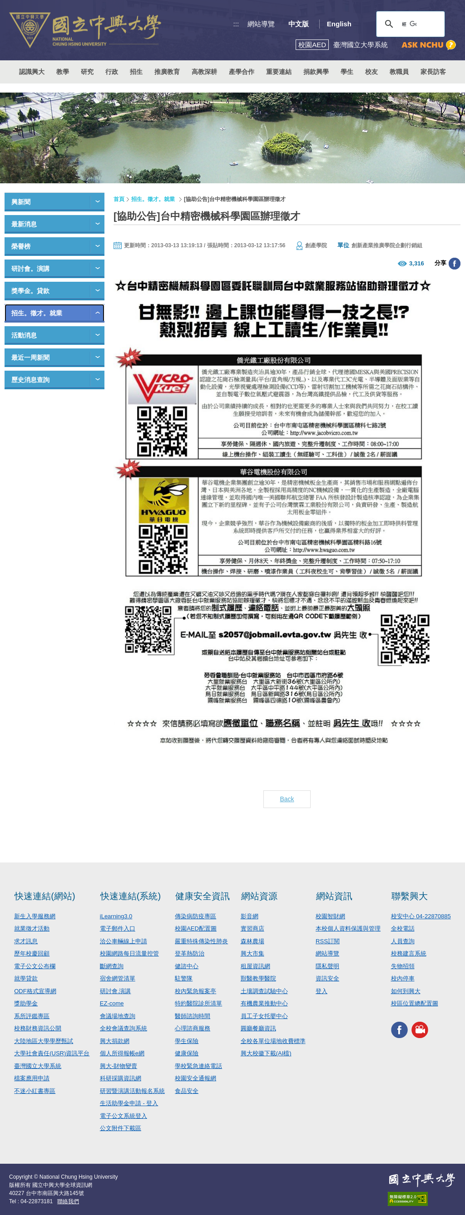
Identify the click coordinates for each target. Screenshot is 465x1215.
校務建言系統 (408, 953)
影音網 (249, 916)
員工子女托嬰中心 (264, 1016)
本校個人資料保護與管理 (348, 928)
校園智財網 (330, 916)
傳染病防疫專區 (195, 916)
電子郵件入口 (117, 928)
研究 (87, 71)
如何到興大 (405, 991)
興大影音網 (419, 1030)
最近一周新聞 (30, 357)
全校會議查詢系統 (123, 1028)
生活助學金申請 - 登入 (129, 1103)
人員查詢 (403, 941)
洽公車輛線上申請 (123, 941)
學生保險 (186, 1041)
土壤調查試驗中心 (264, 991)
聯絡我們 (68, 1201)
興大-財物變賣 (118, 1066)
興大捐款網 (114, 1041)
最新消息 (24, 224)
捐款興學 (316, 71)
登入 (321, 991)
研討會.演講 (115, 991)
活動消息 (24, 335)
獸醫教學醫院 (258, 978)
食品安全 (186, 1091)
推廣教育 (167, 71)
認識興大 (32, 71)
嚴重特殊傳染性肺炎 (201, 941)
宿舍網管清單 (117, 978)
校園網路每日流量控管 (129, 953)
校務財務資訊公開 (37, 1028)
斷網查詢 (112, 966)
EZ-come (112, 1003)
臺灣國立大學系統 (37, 1066)
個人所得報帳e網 (122, 1053)
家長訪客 (433, 71)
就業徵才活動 (31, 928)
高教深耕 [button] (204, 71)
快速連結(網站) (45, 896)
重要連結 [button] (279, 71)
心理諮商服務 (192, 1028)
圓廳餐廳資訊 (258, 1028)
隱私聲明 (327, 966)
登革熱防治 (189, 953)
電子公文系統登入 (123, 1115)
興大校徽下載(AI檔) (266, 1053)
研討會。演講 (30, 268)
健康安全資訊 (202, 896)
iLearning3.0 (116, 916)
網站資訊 (334, 896)
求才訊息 (26, 941)
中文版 (298, 24)
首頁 (119, 199)
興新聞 (20, 202)
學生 (347, 71)
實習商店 (252, 928)
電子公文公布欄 (34, 966)
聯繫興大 (409, 896)
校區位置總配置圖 (414, 1003)
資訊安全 (327, 978)
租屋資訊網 (255, 966)
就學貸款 (26, 978)
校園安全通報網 (195, 1078)
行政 (111, 71)
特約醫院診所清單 (198, 1003)
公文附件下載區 (120, 1128)
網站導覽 (261, 24)
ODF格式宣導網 (35, 991)
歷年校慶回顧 (31, 953)
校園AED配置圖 (196, 928)
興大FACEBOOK (399, 1030)
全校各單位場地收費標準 (273, 1041)
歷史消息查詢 (30, 379)
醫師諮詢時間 (192, 1016)
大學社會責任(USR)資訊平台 (51, 1053)
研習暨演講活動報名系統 (132, 1091)
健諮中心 (186, 966)
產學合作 (241, 71)
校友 (371, 71)
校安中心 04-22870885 (421, 916)
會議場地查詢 (117, 1016)
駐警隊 (184, 978)
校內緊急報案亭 (195, 991)
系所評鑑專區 (31, 1016)
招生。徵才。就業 (36, 313)
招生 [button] (136, 71)
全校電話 (403, 928)
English (339, 24)
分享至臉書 (454, 263)
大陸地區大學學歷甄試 (43, 1041)
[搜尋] (409, 24)
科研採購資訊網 (120, 1078)
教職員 (399, 71)
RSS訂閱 (328, 941)
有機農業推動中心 (264, 1003)
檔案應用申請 (31, 1078)
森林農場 (252, 941)
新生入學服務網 (34, 916)
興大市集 (252, 953)
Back (287, 799)
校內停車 (403, 978)
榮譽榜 (20, 246)
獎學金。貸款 (30, 290)
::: (236, 24)
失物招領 (403, 966)
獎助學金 (26, 1003)
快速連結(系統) (130, 896)
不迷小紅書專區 (34, 1091)
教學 (62, 71)
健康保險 (186, 1053)
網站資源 (259, 896)
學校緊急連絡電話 (198, 1066)
